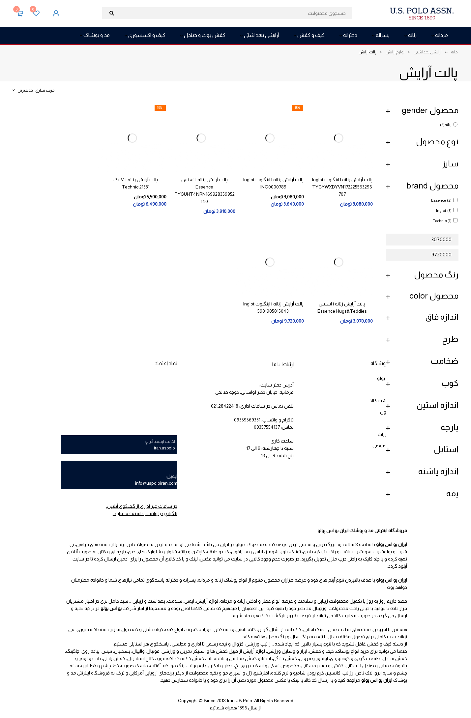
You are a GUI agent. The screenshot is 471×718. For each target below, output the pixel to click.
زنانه (446, 125)
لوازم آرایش (395, 52)
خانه (454, 52)
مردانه (226, 601)
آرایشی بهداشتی (428, 52)
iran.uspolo (164, 447)
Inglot (444, 210)
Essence (441, 200)
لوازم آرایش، (206, 601)
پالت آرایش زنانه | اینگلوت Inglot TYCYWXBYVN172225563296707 (342, 187)
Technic (442, 220)
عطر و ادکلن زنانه (254, 601)
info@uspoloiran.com (156, 483)
